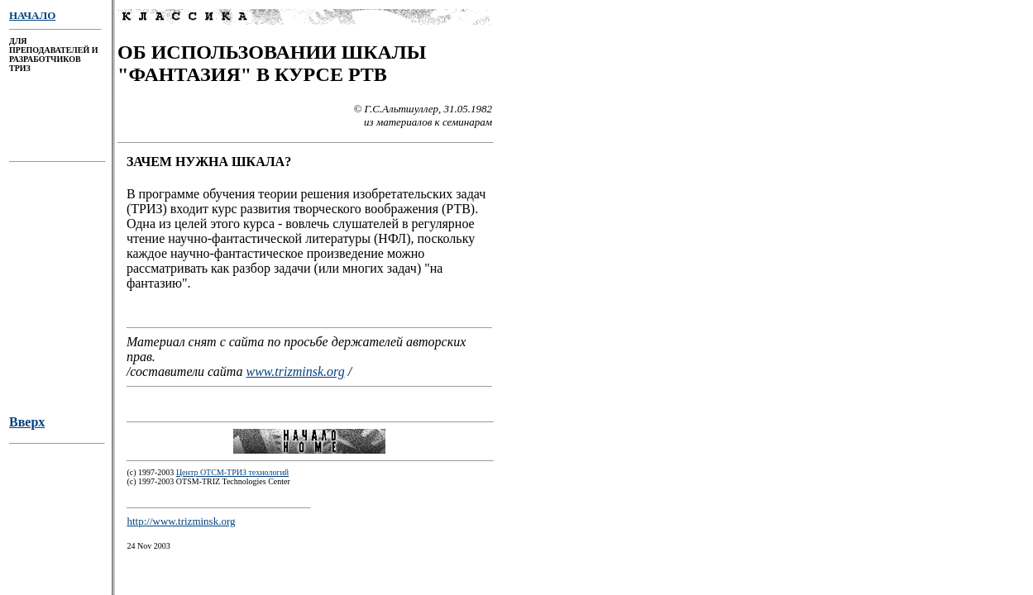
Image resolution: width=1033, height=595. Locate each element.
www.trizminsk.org (295, 374)
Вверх (27, 427)
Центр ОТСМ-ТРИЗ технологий (232, 477)
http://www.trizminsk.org (181, 526)
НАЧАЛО (32, 15)
